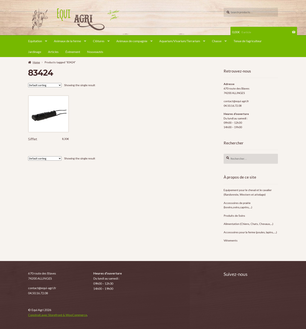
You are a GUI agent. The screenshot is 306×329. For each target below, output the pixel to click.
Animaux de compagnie (131, 41)
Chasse (216, 41)
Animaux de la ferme (67, 41)
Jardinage (34, 52)
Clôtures (98, 41)
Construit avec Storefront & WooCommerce (57, 315)
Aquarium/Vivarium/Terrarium (179, 41)
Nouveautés (95, 52)
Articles (53, 52)
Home (36, 62)
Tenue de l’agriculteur (247, 41)
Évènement (72, 52)
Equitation (35, 41)
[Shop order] (44, 85)
